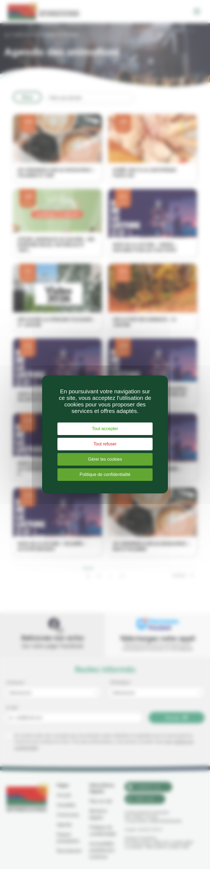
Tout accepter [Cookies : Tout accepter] (105, 428)
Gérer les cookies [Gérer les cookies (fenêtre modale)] (105, 459)
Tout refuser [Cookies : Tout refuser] (105, 444)
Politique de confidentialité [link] (105, 474)
